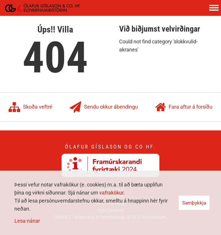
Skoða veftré (30, 107)
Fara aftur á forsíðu (183, 107)
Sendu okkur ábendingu (104, 107)
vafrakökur (111, 193)
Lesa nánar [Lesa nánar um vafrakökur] (27, 221)
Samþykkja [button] (194, 203)
